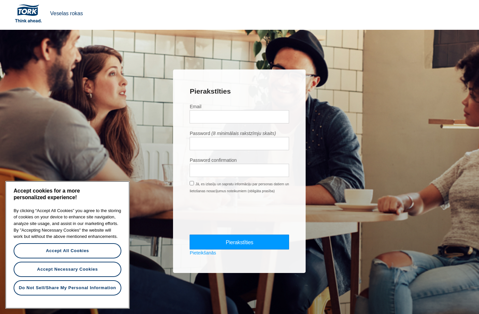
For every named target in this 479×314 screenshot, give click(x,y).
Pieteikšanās (203, 253)
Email (195, 106)
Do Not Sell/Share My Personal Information (67, 287)
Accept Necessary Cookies (67, 269)
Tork (30, 13)
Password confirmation (213, 160)
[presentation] (240, 214)
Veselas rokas (66, 13)
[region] (67, 245)
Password (200, 133)
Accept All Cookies (67, 250)
